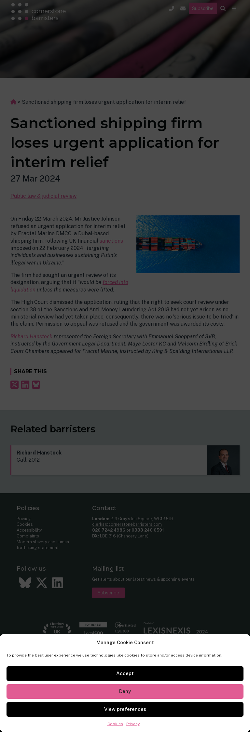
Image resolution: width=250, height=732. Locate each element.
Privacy (133, 724)
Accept (125, 673)
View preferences (125, 709)
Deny (125, 691)
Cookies (115, 724)
